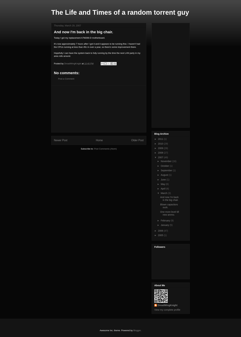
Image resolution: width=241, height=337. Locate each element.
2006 (161, 230)
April (163, 188)
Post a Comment (66, 79)
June (163, 179)
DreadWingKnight (167, 305)
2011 (161, 139)
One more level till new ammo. (169, 213)
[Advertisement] (99, 109)
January (165, 225)
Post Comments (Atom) (105, 149)
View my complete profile (167, 309)
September (167, 170)
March (164, 193)
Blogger (137, 330)
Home (99, 140)
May (163, 184)
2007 (161, 157)
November (166, 161)
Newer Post (60, 140)
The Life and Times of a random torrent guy (120, 12)
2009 (161, 148)
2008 (161, 152)
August (165, 175)
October (165, 166)
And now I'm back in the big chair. (169, 198)
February (166, 220)
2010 (161, 143)
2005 (161, 235)
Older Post (137, 140)
